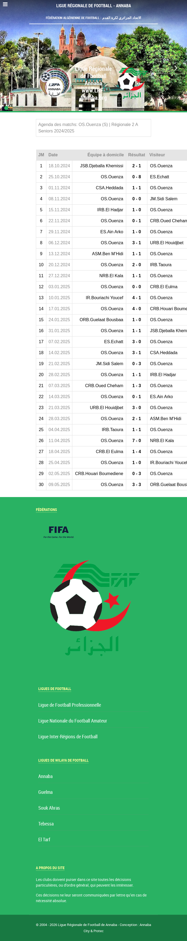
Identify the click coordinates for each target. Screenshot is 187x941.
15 (41, 319)
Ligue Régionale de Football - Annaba (93, 5)
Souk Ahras (49, 808)
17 (41, 341)
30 (41, 484)
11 (41, 275)
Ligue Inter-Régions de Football (68, 737)
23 (41, 407)
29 (41, 473)
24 (41, 418)
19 (41, 363)
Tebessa (46, 824)
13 (41, 297)
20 (41, 374)
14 (41, 308)
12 (41, 286)
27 (41, 451)
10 (41, 264)
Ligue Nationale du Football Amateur (72, 721)
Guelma (45, 792)
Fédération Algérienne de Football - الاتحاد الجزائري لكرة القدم (93, 18)
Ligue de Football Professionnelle (69, 705)
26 (41, 440)
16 (41, 330)
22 (41, 396)
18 (41, 352)
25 (41, 429)
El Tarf (44, 840)
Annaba (45, 776)
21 (41, 385)
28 (41, 462)
